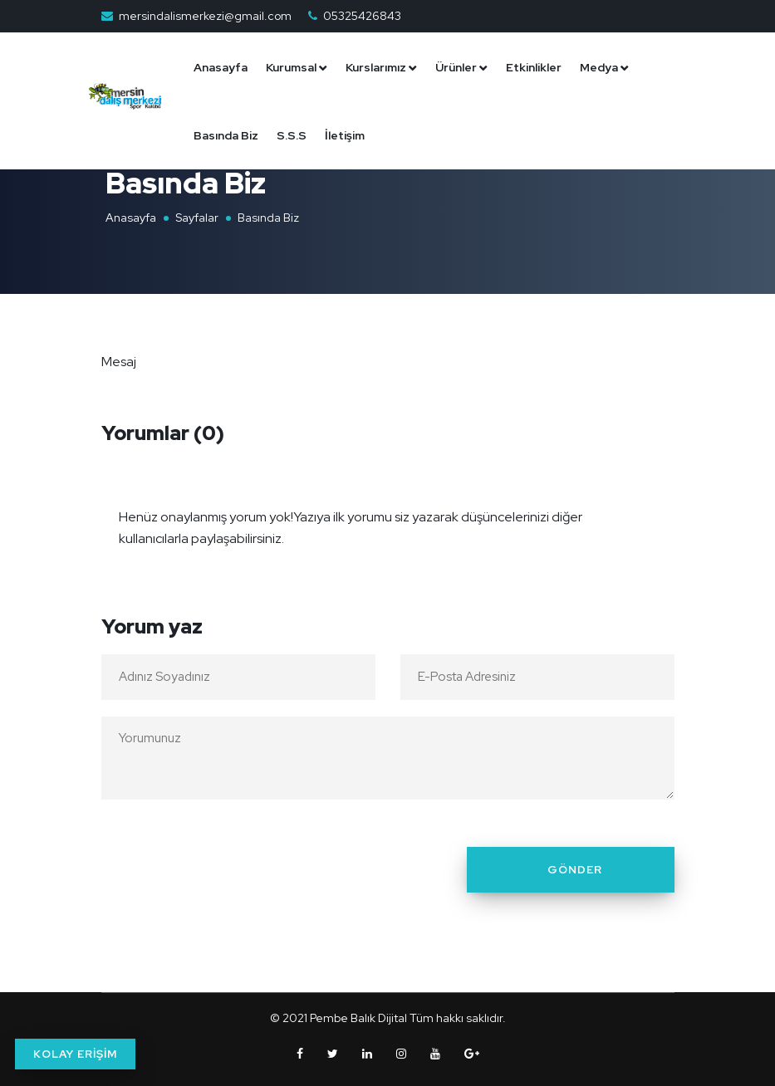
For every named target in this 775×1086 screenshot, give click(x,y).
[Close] (657, 506)
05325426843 (362, 15)
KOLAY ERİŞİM (75, 1054)
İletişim (350, 135)
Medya (605, 67)
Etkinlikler (539, 67)
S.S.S (297, 135)
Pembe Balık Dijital (358, 1017)
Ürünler (462, 67)
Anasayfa (226, 67)
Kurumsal (297, 67)
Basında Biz (231, 135)
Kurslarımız (381, 67)
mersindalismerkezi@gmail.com (205, 15)
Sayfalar (196, 217)
